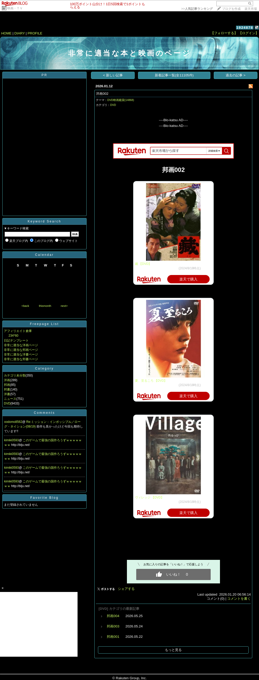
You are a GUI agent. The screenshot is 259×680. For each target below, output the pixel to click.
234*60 (13, 335)
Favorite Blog (44, 498)
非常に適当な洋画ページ (21, 345)
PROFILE (35, 33)
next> (64, 305)
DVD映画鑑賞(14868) (120, 100)
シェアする (126, 589)
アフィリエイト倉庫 (18, 331)
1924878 (245, 28)
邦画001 (113, 637)
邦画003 (113, 626)
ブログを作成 (231, 9)
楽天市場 (251, 9)
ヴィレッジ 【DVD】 (149, 497)
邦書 (7, 389)
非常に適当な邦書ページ (21, 359)
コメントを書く (239, 599)
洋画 (7, 380)
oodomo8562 (13, 422)
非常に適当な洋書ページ (21, 354)
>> (197, 9)
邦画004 (113, 616)
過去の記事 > (236, 75)
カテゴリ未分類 (15, 375)
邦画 (7, 385)
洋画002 (102, 94)
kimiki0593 (11, 440)
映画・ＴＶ (15, 8)
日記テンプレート (16, 340)
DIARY (19, 33)
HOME (6, 33)
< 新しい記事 (113, 75)
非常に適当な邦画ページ (21, 350)
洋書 (7, 394)
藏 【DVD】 (143, 264)
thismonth (45, 305)
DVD (7, 403)
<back (25, 305)
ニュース (10, 399)
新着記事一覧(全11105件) (174, 75)
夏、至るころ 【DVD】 (151, 380)
